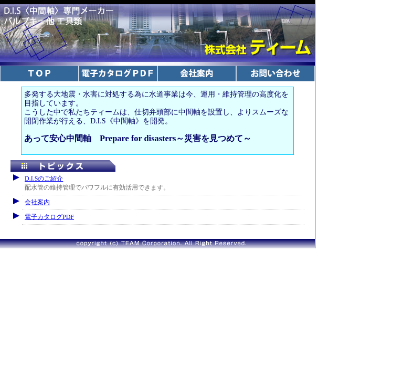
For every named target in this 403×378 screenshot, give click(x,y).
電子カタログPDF (49, 216)
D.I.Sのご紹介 (44, 178)
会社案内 (37, 202)
